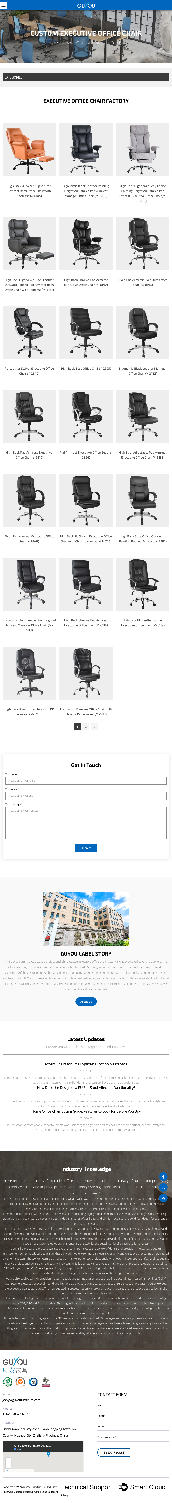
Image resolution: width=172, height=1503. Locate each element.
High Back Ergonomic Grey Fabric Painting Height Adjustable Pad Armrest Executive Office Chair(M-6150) (143, 193)
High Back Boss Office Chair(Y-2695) (86, 368)
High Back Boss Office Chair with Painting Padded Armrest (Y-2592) (143, 538)
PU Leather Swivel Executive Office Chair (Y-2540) (29, 371)
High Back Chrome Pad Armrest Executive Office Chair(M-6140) (86, 282)
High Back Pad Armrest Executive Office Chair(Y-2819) (29, 454)
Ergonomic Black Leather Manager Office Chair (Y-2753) (143, 371)
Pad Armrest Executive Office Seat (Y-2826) (86, 454)
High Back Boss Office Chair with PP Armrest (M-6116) (29, 711)
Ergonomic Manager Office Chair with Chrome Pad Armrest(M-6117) (86, 711)
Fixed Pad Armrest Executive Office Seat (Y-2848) (29, 538)
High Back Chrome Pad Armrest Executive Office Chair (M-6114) (86, 622)
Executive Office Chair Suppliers (141, 961)
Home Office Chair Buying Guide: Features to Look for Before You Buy (86, 1111)
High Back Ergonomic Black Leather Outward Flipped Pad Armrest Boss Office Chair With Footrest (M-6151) (29, 284)
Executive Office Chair (84, 989)
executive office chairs (66, 1180)
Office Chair (82, 42)
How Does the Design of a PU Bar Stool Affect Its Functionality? (86, 1087)
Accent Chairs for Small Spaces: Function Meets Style (86, 1064)
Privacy (64, 1495)
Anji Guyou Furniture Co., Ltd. (35, 1486)
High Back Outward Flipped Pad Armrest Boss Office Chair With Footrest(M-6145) (29, 191)
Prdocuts (65, 42)
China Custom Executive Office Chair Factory (89, 961)
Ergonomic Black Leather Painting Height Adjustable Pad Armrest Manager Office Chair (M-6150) (85, 191)
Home (51, 42)
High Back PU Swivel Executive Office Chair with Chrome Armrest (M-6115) (86, 538)
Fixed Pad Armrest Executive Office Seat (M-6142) (142, 282)
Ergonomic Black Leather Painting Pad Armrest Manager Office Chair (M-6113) (29, 625)
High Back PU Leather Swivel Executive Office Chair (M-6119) (143, 622)
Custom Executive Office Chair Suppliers (36, 1491)
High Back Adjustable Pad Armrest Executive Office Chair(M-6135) (143, 454)
